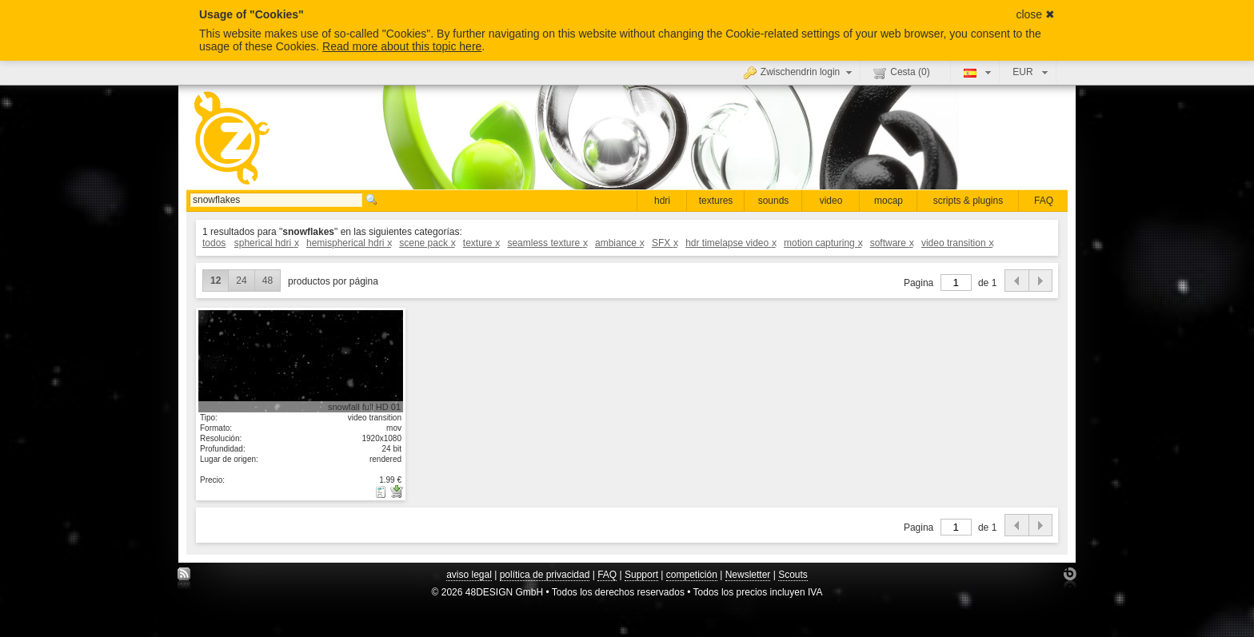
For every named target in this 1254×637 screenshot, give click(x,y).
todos (214, 243)
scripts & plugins (968, 200)
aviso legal (469, 574)
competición (691, 574)
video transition (956, 243)
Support (641, 574)
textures (716, 200)
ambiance (619, 243)
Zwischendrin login (800, 72)
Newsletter (748, 574)
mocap (888, 200)
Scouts (793, 574)
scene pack (426, 243)
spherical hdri (266, 243)
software (891, 243)
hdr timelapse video (730, 243)
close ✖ (1035, 14)
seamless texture (546, 243)
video (831, 200)
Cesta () (901, 72)
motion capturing (822, 243)
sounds (773, 200)
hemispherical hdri (348, 243)
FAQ (1043, 200)
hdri (662, 200)
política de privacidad (545, 574)
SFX (664, 243)
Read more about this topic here (401, 46)
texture (481, 243)
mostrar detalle (300, 360)
